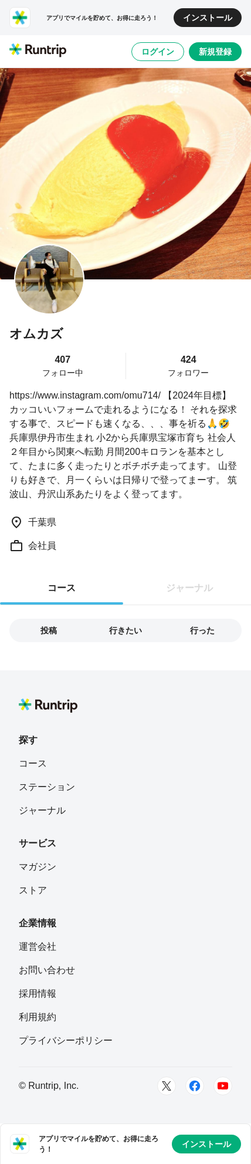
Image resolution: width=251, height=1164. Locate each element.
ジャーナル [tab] (189, 588)
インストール (207, 17)
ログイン (157, 51)
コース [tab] (62, 588)
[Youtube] (222, 1086)
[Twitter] (166, 1086)
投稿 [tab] (48, 630)
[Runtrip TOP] (37, 51)
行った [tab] (202, 630)
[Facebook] (194, 1086)
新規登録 (215, 51)
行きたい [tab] (125, 630)
